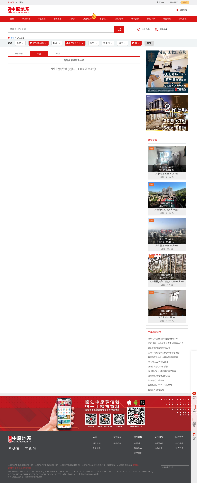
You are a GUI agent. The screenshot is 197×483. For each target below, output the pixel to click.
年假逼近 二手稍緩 (156, 380)
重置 (149, 43)
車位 (58, 53)
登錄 (185, 2)
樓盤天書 (167, 18)
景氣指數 (138, 453)
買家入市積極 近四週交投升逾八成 (163, 338)
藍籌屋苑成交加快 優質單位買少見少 (164, 352)
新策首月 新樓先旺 (156, 390)
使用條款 (19, 468)
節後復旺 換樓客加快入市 (159, 376)
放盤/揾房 (87, 18)
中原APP (160, 2)
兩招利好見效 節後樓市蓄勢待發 (162, 371)
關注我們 (174, 2)
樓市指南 (135, 18)
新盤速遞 (42, 18)
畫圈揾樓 (161, 29)
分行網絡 (182, 10)
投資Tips (138, 448)
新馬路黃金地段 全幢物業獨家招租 (163, 357)
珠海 (21, 2)
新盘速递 (97, 448)
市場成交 (104, 18)
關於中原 (151, 18)
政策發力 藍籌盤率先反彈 (159, 348)
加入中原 (183, 18)
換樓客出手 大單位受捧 (158, 366)
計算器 (194, 438)
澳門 (11, 2)
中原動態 (159, 443)
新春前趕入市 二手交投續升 (160, 385)
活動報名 (119, 18)
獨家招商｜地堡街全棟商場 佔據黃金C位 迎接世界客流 (167, 343)
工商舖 (72, 18)
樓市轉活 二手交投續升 (158, 362)
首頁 (12, 18)
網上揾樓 (57, 18)
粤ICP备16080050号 (90, 474)
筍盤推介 (117, 443)
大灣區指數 (194, 424)
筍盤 (39, 53)
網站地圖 (27, 468)
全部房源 (19, 53)
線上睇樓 (26, 18)
